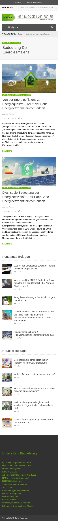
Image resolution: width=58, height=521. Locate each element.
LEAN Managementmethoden (15, 490)
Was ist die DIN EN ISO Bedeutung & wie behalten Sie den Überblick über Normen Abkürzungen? (34, 283)
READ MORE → (8, 151)
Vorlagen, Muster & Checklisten (16, 503)
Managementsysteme (11, 469)
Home (19, 34)
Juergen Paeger (8, 114)
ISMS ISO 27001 (9, 472)
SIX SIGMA (7, 487)
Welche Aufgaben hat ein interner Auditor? (34, 374)
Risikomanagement (10, 496)
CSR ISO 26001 (9, 500)
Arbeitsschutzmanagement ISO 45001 (19, 475)
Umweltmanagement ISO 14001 (16, 465)
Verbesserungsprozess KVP (14, 484)
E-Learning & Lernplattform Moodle (18, 506)
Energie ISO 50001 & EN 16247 (17, 95)
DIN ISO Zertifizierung (12, 481)
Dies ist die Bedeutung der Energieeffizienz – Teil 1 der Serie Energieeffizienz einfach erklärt (25, 197)
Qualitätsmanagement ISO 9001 (16, 462)
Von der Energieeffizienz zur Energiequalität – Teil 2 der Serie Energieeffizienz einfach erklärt (25, 104)
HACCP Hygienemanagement (15, 478)
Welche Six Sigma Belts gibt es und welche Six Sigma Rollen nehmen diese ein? (33, 405)
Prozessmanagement (11, 493)
